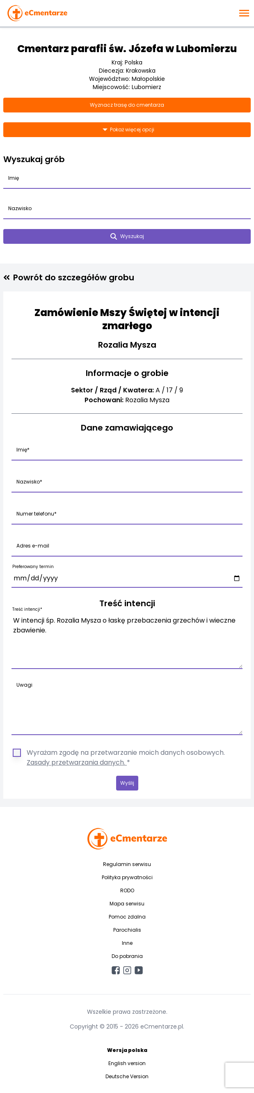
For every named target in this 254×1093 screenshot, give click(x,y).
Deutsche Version (127, 1076)
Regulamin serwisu (127, 864)
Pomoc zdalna (127, 916)
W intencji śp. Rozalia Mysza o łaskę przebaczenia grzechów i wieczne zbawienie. (127, 640)
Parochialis (127, 929)
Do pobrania (127, 956)
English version (127, 1063)
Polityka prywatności (127, 877)
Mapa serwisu (127, 903)
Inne (127, 942)
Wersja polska (127, 1050)
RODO (127, 890)
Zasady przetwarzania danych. (77, 762)
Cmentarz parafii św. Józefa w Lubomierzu (127, 48)
